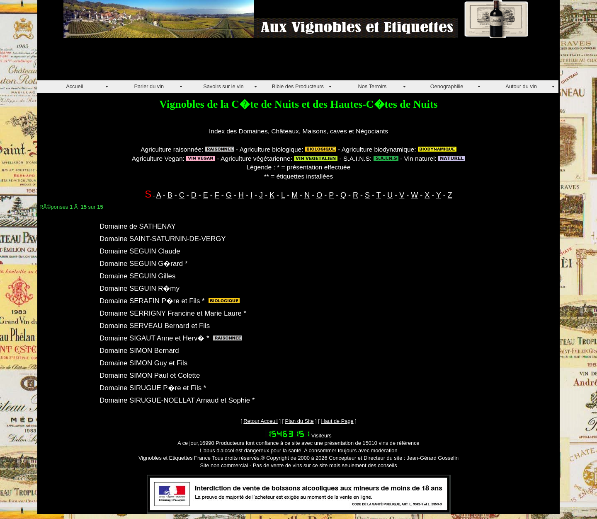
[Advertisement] (188, 61)
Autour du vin (520, 86)
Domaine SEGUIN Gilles (137, 276)
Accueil (74, 86)
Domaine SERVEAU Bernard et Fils (155, 326)
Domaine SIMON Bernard (139, 351)
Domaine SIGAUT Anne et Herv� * (154, 338)
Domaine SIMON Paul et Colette (150, 375)
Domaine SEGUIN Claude (140, 251)
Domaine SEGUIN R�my (140, 288)
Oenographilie (447, 86)
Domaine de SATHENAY (138, 226)
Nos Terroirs (372, 86)
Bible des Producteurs (298, 86)
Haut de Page (337, 421)
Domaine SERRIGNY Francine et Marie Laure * (173, 313)
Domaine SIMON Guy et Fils (143, 363)
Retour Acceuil (260, 421)
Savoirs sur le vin (223, 86)
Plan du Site (299, 421)
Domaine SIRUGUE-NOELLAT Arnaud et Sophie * (177, 400)
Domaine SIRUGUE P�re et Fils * (153, 388)
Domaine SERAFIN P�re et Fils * (152, 301)
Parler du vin (149, 86)
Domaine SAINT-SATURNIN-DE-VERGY (163, 239)
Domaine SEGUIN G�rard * (143, 264)
